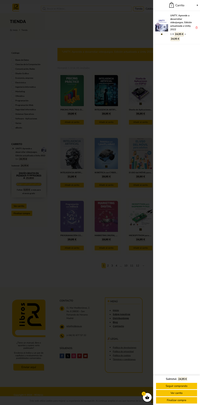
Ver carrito (177, 393)
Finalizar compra (176, 400)
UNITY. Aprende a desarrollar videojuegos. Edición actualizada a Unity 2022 (181, 22)
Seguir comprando (176, 386)
